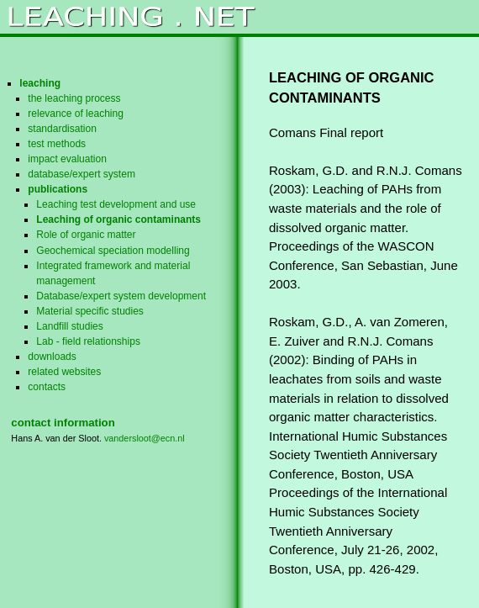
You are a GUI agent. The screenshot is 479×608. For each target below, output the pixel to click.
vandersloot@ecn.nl (144, 438)
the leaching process (74, 98)
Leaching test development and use (116, 204)
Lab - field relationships (88, 341)
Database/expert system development (121, 296)
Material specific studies (90, 311)
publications (57, 189)
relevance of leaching (76, 113)
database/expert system (81, 174)
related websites (64, 372)
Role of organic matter (85, 235)
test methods (57, 144)
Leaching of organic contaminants (118, 219)
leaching (40, 83)
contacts (47, 387)
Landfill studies (69, 326)
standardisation (62, 129)
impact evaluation (67, 159)
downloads (52, 356)
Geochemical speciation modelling (112, 250)
